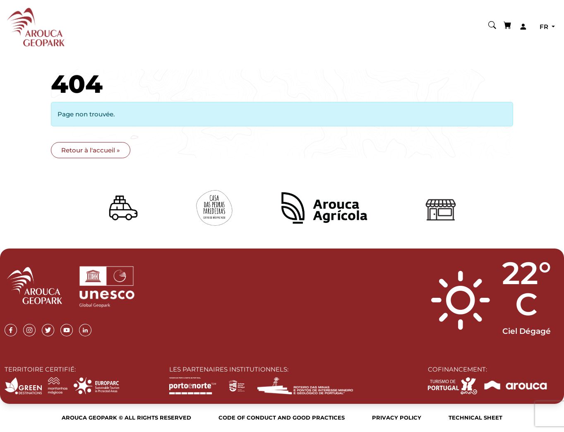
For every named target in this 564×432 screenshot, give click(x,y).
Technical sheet (475, 417)
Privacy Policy (396, 417)
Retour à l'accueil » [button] (90, 150)
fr (545, 27)
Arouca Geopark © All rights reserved (126, 417)
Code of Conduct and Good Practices (281, 417)
